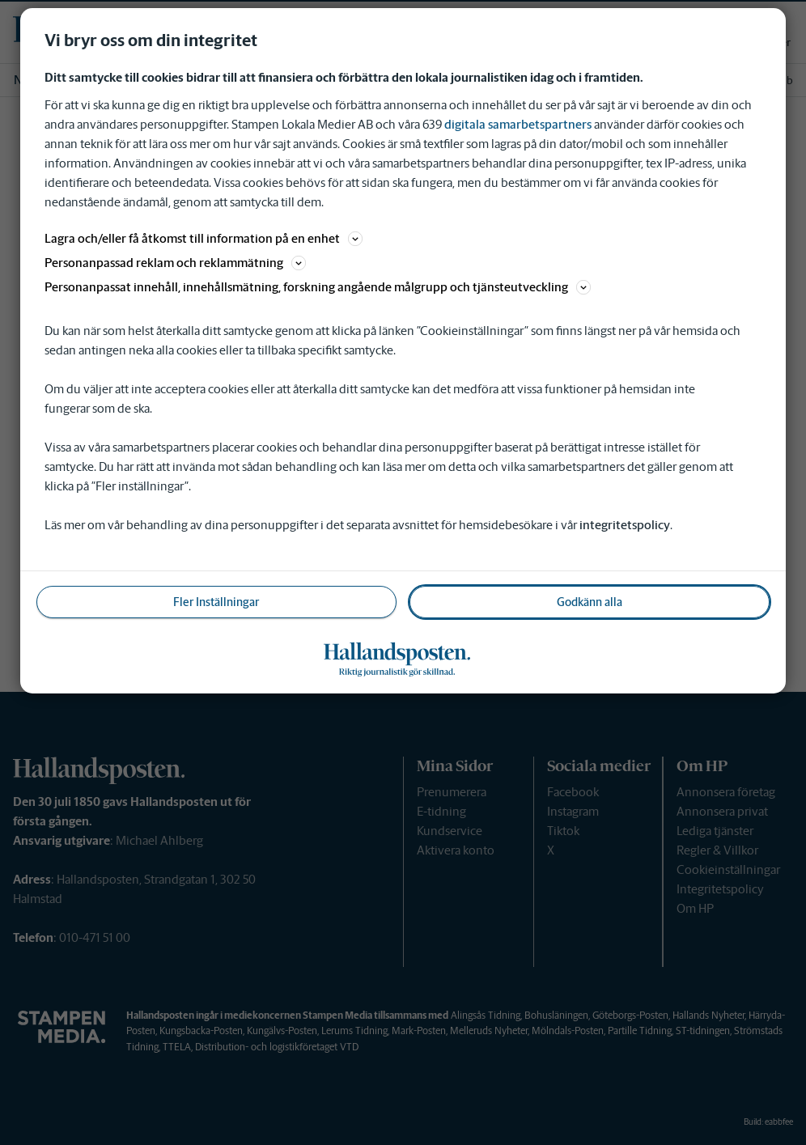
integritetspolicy (624, 524)
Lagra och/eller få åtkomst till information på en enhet (204, 238)
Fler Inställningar (216, 602)
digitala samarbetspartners (518, 124)
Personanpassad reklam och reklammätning (175, 262)
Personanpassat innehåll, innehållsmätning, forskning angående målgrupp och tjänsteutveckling (318, 287)
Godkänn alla (589, 602)
